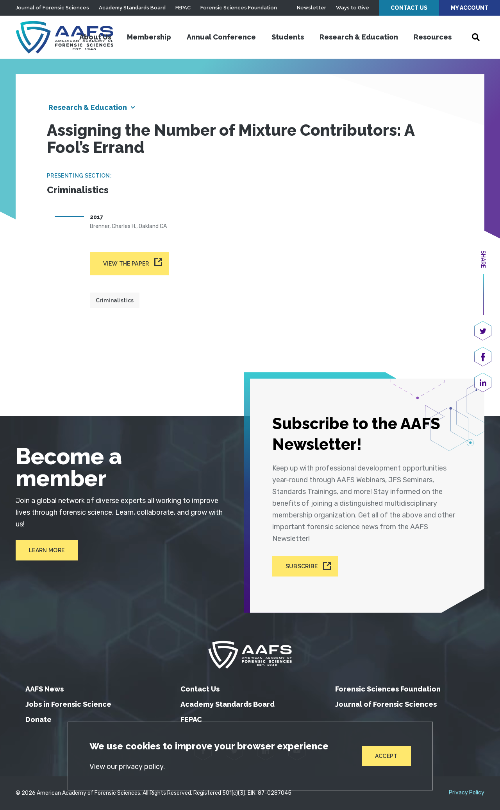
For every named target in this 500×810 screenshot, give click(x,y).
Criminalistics (115, 300)
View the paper (126, 263)
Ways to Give (352, 8)
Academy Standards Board (132, 8)
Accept (386, 756)
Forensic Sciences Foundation (238, 8)
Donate (38, 719)
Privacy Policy (466, 793)
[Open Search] (475, 37)
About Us (95, 37)
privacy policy (141, 766)
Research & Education (359, 37)
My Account (469, 8)
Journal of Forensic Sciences (52, 8)
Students (287, 37)
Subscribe (302, 566)
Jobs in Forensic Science (68, 704)
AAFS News (44, 689)
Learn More (46, 550)
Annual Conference (221, 37)
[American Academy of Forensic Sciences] (64, 37)
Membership (149, 37)
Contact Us (409, 8)
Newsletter (311, 8)
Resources (433, 37)
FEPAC (183, 8)
